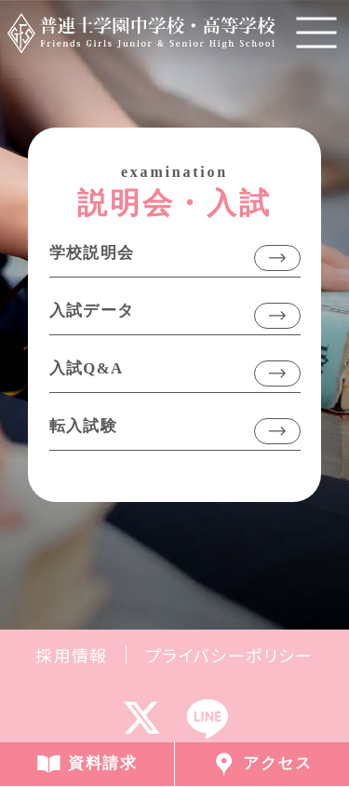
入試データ (92, 310)
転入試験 (83, 426)
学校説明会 (92, 253)
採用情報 (71, 655)
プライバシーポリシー (229, 655)
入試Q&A (86, 368)
